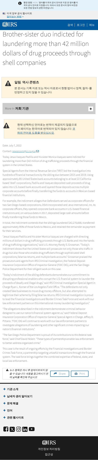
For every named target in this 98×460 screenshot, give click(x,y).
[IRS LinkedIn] (24, 430)
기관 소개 (12, 389)
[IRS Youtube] (32, 429)
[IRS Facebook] (5, 429)
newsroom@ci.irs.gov (25, 151)
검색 (70, 25)
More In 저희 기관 (49, 108)
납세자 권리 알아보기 (19, 396)
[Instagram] (18, 429)
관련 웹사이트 (15, 417)
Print (82, 374)
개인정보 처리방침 (49, 449)
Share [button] (62, 374)
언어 (9, 410)
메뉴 (92, 25)
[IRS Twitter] (12, 430)
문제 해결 (12, 403)
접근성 (49, 454)
